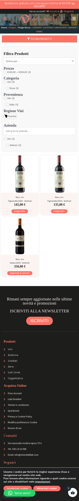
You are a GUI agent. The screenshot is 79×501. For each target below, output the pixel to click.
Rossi (18, 197)
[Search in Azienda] (39, 131)
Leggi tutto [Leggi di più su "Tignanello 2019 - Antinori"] (59, 211)
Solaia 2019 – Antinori (20, 262)
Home (4, 27)
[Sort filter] (39, 61)
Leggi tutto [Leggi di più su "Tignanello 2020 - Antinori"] (19, 211)
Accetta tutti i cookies (18, 488)
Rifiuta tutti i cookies (49, 488)
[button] (74, 19)
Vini (22, 197)
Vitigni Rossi (24, 27)
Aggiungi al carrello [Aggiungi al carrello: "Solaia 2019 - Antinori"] (20, 273)
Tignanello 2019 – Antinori (59, 201)
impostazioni (53, 481)
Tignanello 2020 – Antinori (20, 201)
